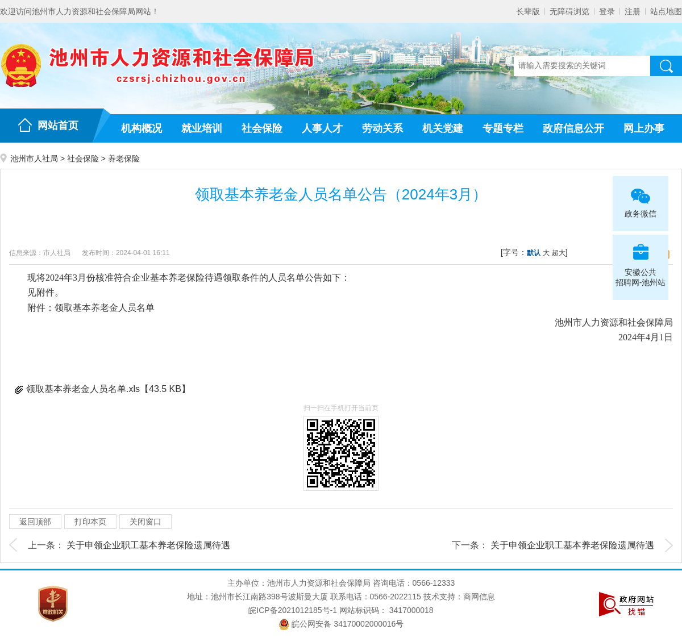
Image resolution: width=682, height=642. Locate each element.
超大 (558, 253)
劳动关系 (382, 128)
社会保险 (262, 128)
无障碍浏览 (569, 11)
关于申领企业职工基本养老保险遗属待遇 (148, 545)
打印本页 (90, 521)
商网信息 (479, 596)
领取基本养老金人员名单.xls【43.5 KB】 (108, 389)
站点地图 (666, 11)
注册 (633, 11)
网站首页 (58, 125)
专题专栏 (503, 128)
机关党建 (442, 128)
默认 (533, 253)
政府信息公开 (573, 128)
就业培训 (201, 128)
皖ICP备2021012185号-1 (292, 610)
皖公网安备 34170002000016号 (341, 623)
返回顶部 (35, 521)
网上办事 (643, 128)
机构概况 (141, 128)
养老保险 (124, 158)
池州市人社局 (34, 158)
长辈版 (528, 11)
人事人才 (322, 128)
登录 (607, 11)
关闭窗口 (145, 521)
